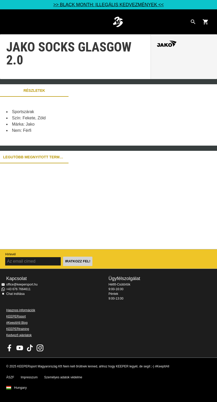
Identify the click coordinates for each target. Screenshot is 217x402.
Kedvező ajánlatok (19, 335)
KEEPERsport (16, 316)
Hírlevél (10, 254)
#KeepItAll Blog (17, 323)
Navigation (8, 22)
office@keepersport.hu (22, 284)
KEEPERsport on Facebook (9, 348)
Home (118, 22)
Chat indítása (15, 294)
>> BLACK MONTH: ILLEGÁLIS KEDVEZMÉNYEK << (108, 4)
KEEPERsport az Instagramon (40, 348)
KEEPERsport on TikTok (29, 348)
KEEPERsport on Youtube (19, 348)
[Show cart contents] (205, 22)
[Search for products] (193, 22)
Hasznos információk (20, 310)
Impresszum (29, 377)
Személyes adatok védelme (63, 377)
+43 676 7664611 (18, 289)
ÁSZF (10, 377)
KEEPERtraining (17, 329)
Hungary (20, 388)
